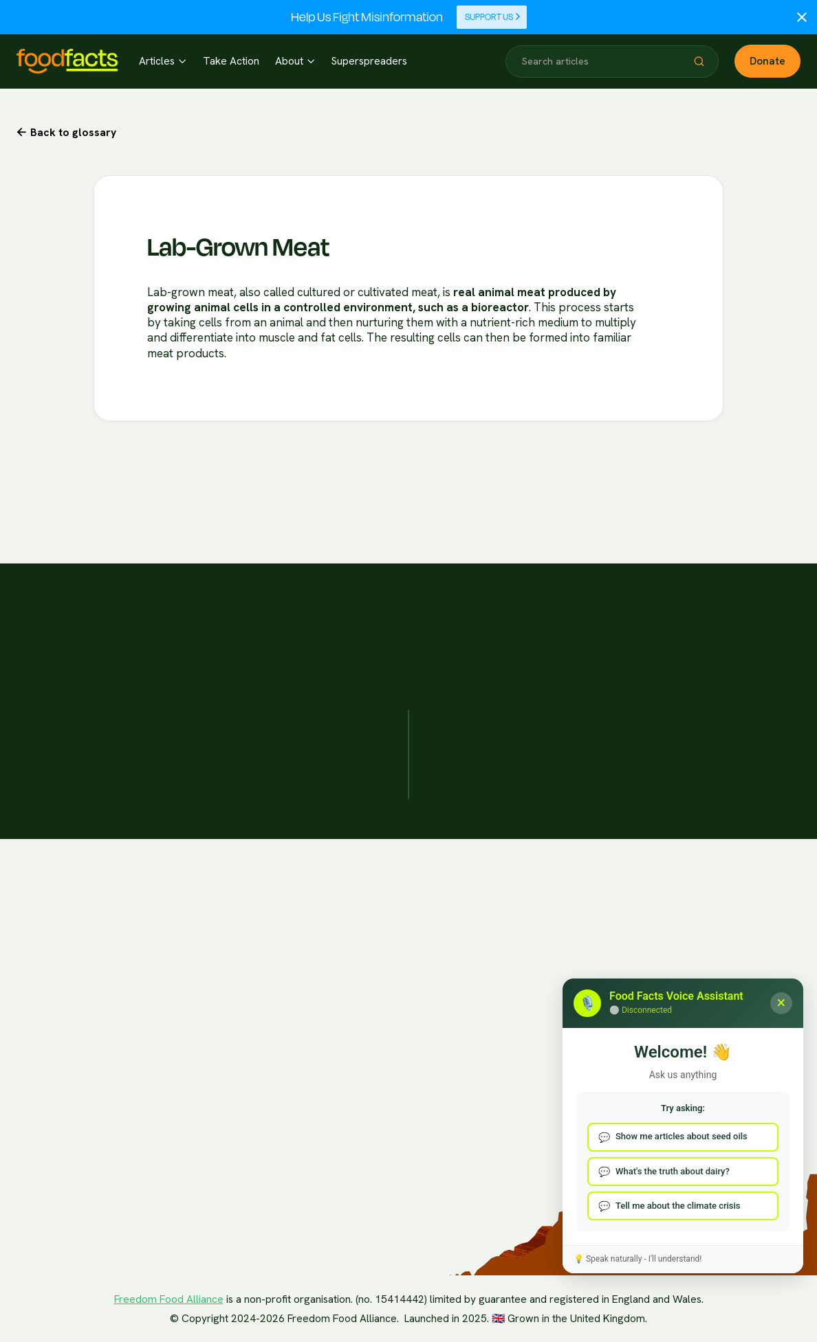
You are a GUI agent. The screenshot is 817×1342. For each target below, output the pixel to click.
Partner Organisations (394, 943)
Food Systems (258, 1079)
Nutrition (245, 1215)
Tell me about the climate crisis (678, 1205)
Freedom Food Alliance (169, 1299)
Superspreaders (369, 61)
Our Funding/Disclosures (557, 969)
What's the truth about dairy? (673, 1171)
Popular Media (259, 1134)
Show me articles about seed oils (682, 1136)
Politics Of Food (262, 1025)
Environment (254, 1187)
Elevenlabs (48, 1143)
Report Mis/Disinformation (715, 943)
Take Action (231, 61)
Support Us (493, 17)
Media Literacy (259, 1106)
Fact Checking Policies (551, 943)
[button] (162, 61)
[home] (67, 61)
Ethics (239, 1160)
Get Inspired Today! (657, 576)
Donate (767, 61)
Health (240, 1052)
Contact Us (681, 969)
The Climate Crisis (267, 998)
